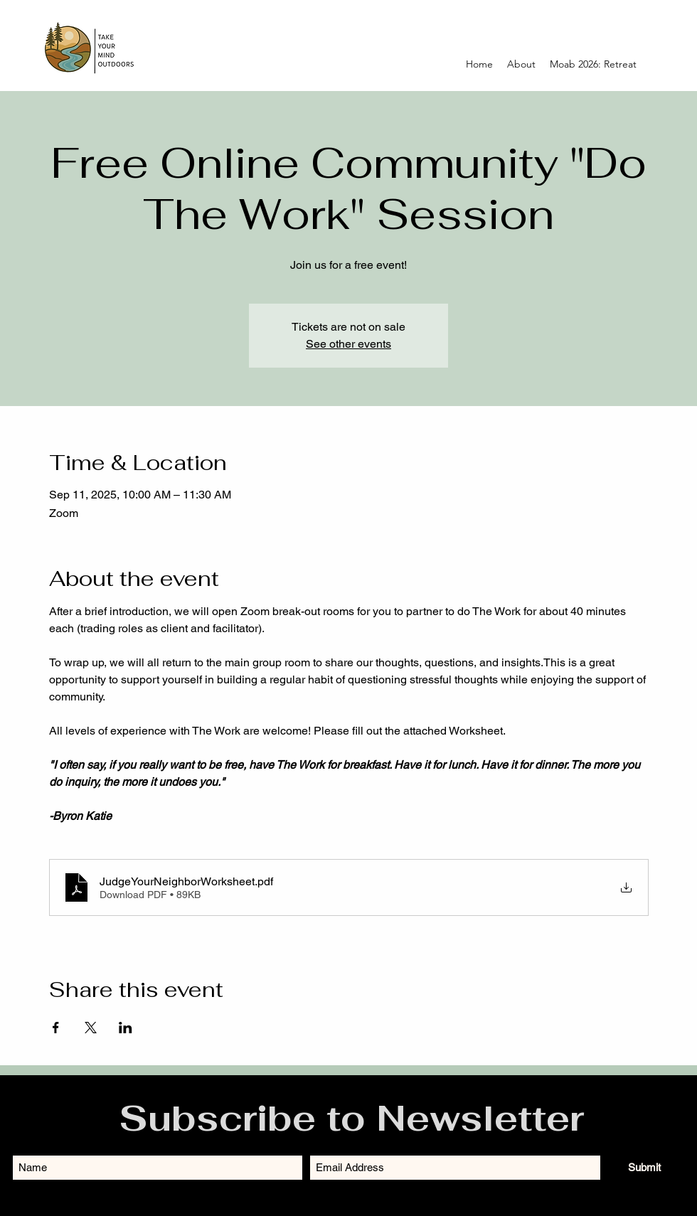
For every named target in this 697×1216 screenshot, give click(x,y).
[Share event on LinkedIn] (125, 1027)
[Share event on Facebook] (56, 1027)
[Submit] (644, 1167)
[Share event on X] (90, 1027)
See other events (348, 344)
